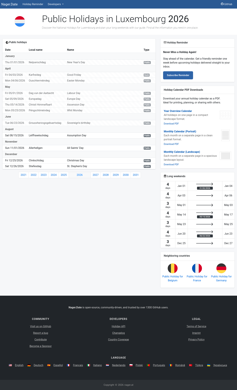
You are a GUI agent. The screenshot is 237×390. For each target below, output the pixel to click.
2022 (34, 174)
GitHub (226, 4)
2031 (136, 174)
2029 (116, 174)
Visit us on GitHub (40, 326)
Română (180, 365)
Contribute (40, 339)
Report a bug (40, 333)
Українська (220, 365)
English (19, 365)
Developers (54, 4)
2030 (126, 174)
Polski (139, 365)
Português (159, 365)
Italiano (97, 365)
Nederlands (119, 365)
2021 (23, 174)
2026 (80, 174)
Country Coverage (118, 339)
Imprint (196, 333)
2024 (54, 174)
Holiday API (118, 326)
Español (58, 365)
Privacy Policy (196, 339)
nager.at (128, 384)
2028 (106, 174)
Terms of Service (196, 326)
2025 (64, 174)
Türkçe (199, 365)
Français (78, 365)
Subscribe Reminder (178, 75)
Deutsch (38, 365)
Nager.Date (9, 4)
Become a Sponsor (40, 346)
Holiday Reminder (33, 4)
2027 (96, 174)
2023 (44, 174)
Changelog (118, 333)
